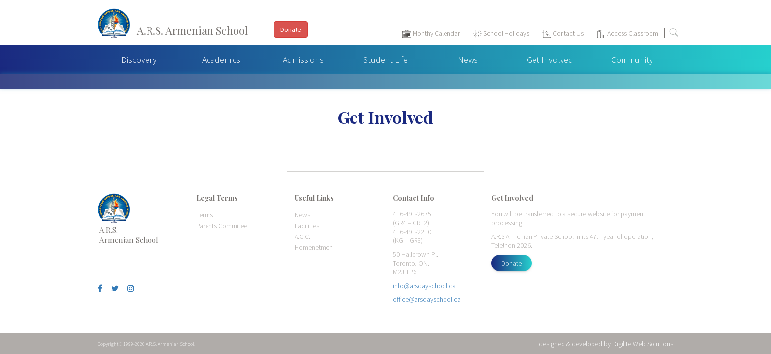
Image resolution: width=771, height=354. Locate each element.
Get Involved (550, 59)
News (468, 59)
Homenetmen (314, 247)
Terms (204, 214)
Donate (511, 263)
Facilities (307, 225)
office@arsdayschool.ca (427, 299)
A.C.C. (302, 236)
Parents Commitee (221, 225)
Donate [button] (290, 29)
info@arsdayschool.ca (424, 285)
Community (632, 59)
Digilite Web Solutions (642, 343)
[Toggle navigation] (758, 35)
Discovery (139, 59)
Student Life (385, 59)
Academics (221, 59)
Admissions (303, 59)
